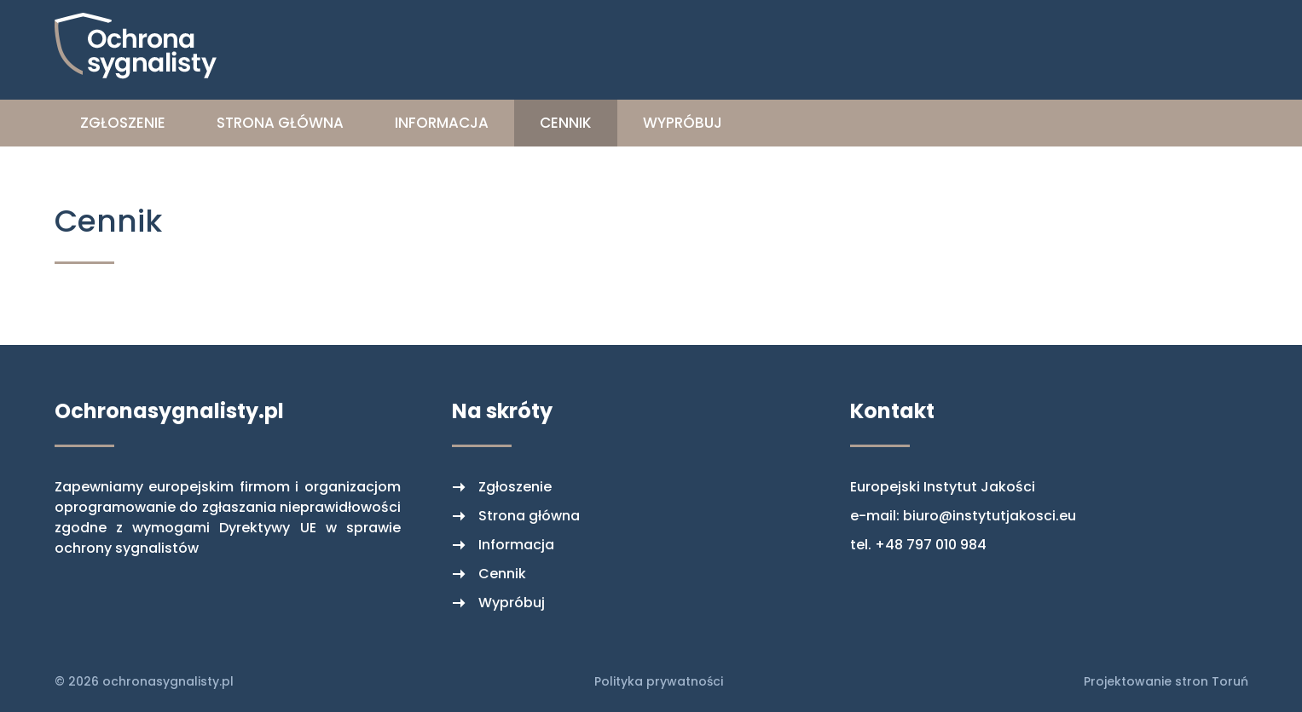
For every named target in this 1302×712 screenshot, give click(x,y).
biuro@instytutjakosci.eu (989, 515)
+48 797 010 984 (931, 544)
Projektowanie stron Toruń (1166, 681)
